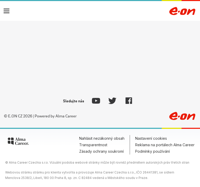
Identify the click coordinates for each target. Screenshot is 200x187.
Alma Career (66, 115)
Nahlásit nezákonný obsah (101, 138)
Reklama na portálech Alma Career (165, 145)
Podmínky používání (152, 151)
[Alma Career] (18, 142)
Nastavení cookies (151, 138)
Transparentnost (93, 145)
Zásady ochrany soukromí (101, 151)
